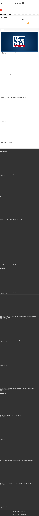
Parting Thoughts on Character (6, 142)
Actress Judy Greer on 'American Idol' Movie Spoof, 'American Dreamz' (15, 340)
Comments (11, 30)
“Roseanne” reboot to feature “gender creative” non (11, 174)
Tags (15, 30)
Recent (2, 30)
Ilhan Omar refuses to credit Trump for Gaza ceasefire (11, 364)
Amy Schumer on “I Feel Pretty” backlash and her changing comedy (14, 264)
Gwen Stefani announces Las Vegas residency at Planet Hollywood (14, 242)
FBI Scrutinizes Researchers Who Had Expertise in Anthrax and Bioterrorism (14, 97)
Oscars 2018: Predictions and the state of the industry (11, 219)
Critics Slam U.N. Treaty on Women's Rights (8, 74)
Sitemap (24, 511)
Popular (6, 30)
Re (0, 196)
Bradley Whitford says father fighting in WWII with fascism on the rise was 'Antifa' (17, 292)
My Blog (19, 2)
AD (17, 511)
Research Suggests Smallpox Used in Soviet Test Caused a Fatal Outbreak (13, 119)
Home (1, 12)
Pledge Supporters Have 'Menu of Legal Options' (9, 52)
